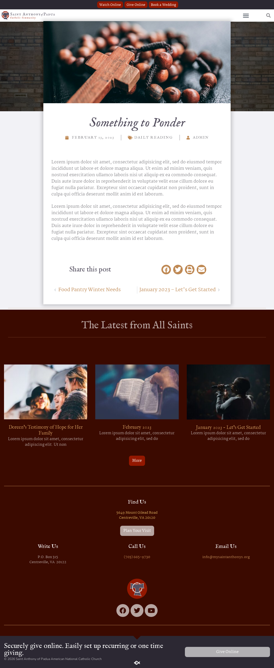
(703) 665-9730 (137, 557)
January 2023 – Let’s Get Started (228, 428)
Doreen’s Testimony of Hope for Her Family (46, 430)
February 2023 (137, 427)
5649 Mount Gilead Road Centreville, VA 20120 (137, 515)
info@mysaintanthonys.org (226, 557)
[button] (246, 15)
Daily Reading (153, 137)
